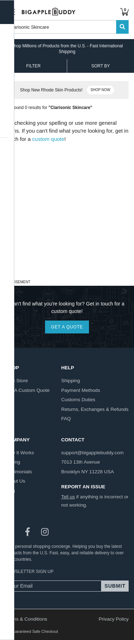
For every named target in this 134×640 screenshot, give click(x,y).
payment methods (80, 390)
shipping (70, 380)
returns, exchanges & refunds (94, 409)
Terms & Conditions (26, 619)
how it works (19, 452)
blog (10, 490)
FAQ (66, 418)
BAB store (16, 380)
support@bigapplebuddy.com (92, 452)
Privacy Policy (114, 619)
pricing (12, 462)
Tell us (68, 496)
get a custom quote (27, 390)
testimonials (18, 471)
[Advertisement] (67, 210)
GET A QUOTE (67, 327)
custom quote (48, 139)
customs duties (78, 399)
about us (15, 481)
